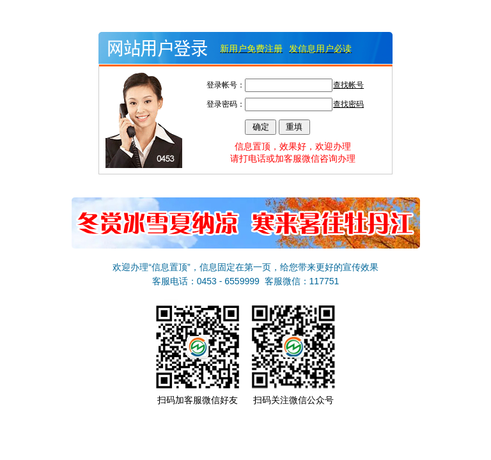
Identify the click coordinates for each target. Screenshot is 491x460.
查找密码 (348, 104)
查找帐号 (348, 84)
